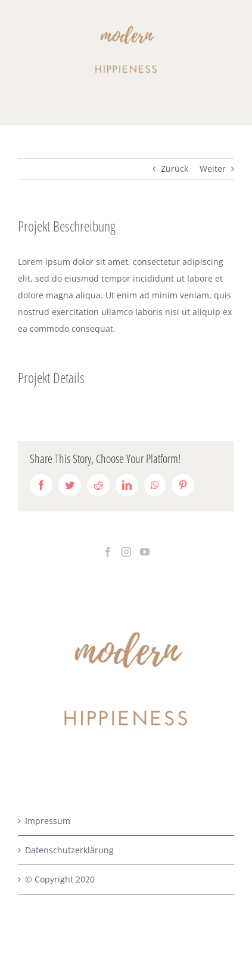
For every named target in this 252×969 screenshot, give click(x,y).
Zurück (174, 168)
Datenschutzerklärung (69, 850)
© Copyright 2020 (60, 879)
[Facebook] (108, 552)
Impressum (47, 820)
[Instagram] (126, 552)
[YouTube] (145, 552)
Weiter (213, 168)
